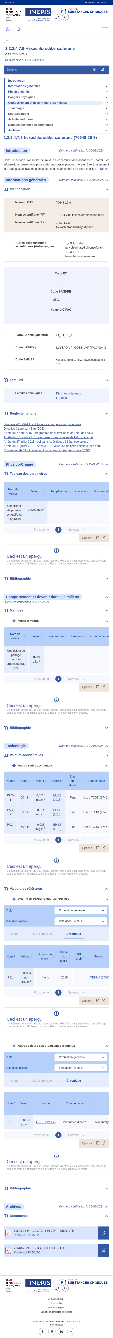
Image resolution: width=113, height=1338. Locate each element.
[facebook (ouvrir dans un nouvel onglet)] (42, 1331)
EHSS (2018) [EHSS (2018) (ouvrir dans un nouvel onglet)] (57, 797)
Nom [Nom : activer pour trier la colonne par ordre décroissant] (10, 780)
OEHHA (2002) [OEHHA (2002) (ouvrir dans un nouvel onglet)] (99, 977)
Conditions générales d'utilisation (56, 1312)
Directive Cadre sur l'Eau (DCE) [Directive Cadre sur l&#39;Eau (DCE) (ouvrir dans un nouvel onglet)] (24, 428)
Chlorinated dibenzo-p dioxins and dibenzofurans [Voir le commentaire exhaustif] (75, 1122)
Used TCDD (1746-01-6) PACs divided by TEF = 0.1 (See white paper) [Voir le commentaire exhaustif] (97, 797)
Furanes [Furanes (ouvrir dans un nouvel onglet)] (102, 168)
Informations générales (24, 86)
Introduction (16, 80)
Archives (14, 130)
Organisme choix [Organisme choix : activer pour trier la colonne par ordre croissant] (44, 956)
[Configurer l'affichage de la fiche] (94, 69)
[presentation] (65, 335)
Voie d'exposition (17, 921)
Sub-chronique (42, 933)
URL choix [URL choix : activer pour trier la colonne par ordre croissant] (79, 956)
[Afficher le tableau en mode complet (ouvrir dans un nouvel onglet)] (103, 538)
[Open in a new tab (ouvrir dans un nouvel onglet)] (103, 1233)
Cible (9, 910)
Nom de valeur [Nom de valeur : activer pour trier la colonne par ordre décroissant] (15, 636)
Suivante (73, 529)
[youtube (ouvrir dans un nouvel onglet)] (51, 1331)
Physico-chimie (18, 91)
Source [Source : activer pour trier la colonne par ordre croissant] (56, 780)
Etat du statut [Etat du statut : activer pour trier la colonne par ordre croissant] (72, 781)
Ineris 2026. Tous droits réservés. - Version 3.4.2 (56, 1321)
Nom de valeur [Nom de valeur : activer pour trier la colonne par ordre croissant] (13, 491)
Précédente (41, 529)
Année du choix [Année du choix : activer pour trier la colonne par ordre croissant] (63, 956)
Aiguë (14, 933)
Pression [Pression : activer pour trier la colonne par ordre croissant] (80, 491)
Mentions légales (56, 1307)
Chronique (73, 933)
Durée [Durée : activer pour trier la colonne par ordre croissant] (24, 780)
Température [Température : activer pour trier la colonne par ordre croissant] (59, 491)
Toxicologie (16, 108)
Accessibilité (56, 1303)
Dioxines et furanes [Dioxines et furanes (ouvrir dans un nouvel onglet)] (68, 393)
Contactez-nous (55, 1299)
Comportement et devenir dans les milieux (37, 102)
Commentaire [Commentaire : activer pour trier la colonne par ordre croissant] (74, 1103)
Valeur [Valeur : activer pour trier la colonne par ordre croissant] (35, 491)
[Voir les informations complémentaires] (46, 755)
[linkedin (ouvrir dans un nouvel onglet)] (61, 1331)
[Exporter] (102, 69)
